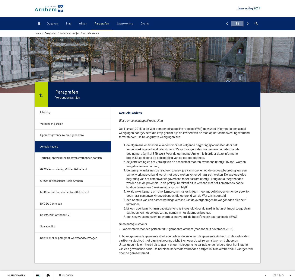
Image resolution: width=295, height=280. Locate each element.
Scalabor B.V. (48, 226)
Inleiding (45, 112)
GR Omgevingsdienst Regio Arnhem (61, 180)
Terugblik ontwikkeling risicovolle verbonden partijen (71, 157)
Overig (145, 23)
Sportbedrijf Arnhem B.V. (55, 215)
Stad (68, 23)
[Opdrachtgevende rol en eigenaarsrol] (227, 23)
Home (38, 33)
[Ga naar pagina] (237, 23)
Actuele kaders (91, 33)
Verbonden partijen (51, 123)
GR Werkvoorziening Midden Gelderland (63, 169)
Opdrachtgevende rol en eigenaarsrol (62, 135)
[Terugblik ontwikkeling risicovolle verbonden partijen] (247, 23)
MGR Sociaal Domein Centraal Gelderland (64, 192)
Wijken (83, 23)
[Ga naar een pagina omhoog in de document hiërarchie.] (41, 94)
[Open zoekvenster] (256, 23)
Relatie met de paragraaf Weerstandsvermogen (68, 237)
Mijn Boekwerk (17, 275)
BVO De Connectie (51, 203)
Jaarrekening (124, 23)
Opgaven (52, 23)
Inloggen (66, 275)
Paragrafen (102, 23)
